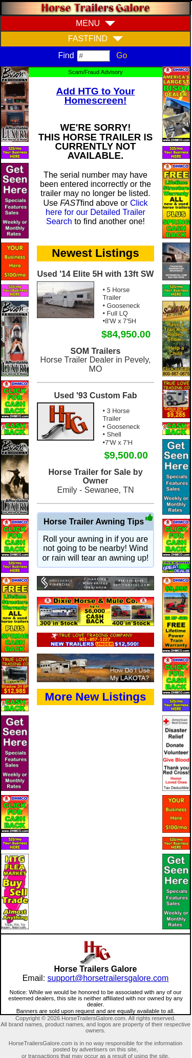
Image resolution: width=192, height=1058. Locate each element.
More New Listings (95, 696)
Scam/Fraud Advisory (95, 72)
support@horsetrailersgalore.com (108, 978)
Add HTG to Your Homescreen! (95, 96)
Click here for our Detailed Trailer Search (97, 212)
